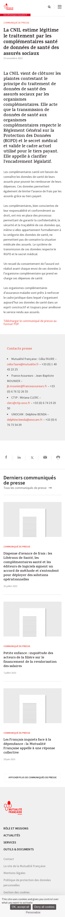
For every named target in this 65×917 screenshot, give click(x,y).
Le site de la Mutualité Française (24, 866)
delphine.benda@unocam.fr (24, 420)
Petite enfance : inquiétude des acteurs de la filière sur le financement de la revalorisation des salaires (30, 660)
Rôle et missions (15, 828)
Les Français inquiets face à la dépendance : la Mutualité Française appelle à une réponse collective (29, 746)
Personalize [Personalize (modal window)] (33, 912)
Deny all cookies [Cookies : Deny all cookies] (44, 906)
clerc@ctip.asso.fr (18, 403)
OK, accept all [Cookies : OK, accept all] (20, 906)
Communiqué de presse (16, 22)
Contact (8, 859)
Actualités (11, 835)
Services (9, 842)
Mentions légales (14, 873)
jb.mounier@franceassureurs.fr (27, 386)
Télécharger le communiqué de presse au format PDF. (30, 322)
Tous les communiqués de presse (27, 488)
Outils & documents (18, 849)
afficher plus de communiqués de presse (32, 777)
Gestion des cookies (16, 892)
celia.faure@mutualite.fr (23, 364)
